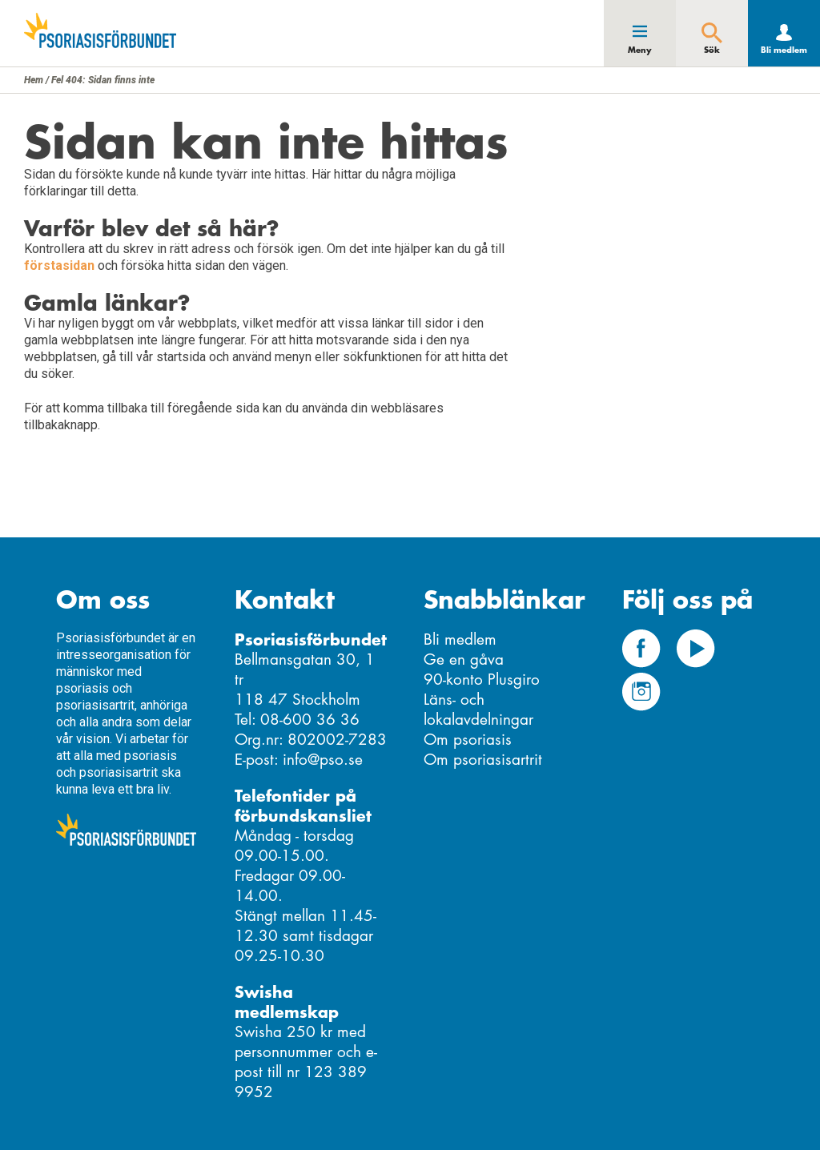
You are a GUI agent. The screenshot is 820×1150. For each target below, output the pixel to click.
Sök (712, 50)
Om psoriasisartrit (483, 760)
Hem (33, 80)
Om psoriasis (468, 740)
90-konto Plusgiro (482, 679)
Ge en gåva (464, 659)
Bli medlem (784, 50)
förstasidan (59, 265)
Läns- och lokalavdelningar (478, 710)
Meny (640, 50)
